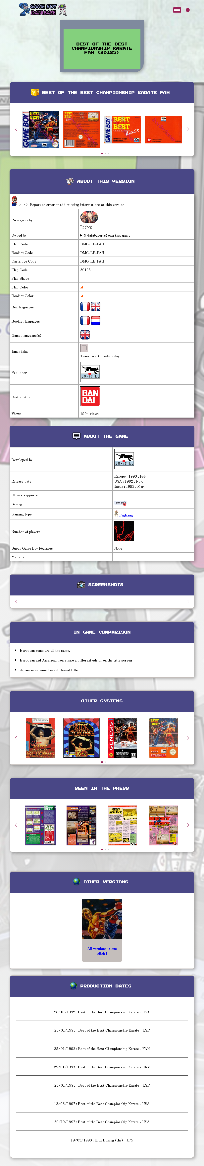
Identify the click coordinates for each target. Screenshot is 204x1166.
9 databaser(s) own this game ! (108, 235)
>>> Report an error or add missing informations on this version (71, 204)
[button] (188, 129)
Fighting (125, 514)
